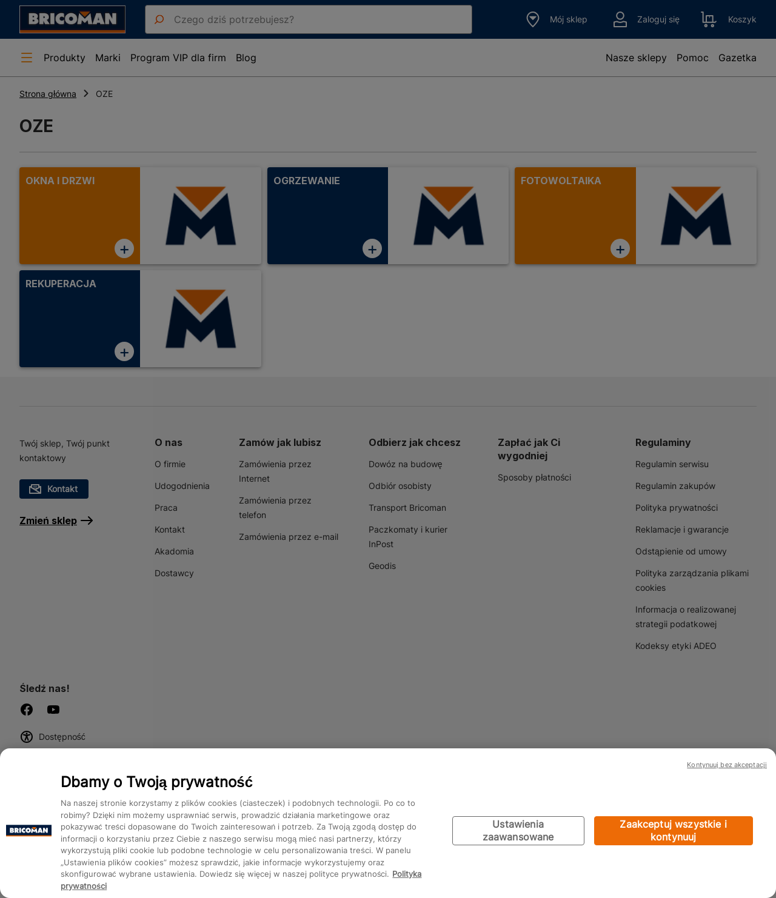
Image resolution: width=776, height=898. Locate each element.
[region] (388, 823)
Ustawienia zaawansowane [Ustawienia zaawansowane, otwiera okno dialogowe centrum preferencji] (518, 830)
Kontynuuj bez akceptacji (727, 764)
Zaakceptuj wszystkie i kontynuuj (673, 830)
